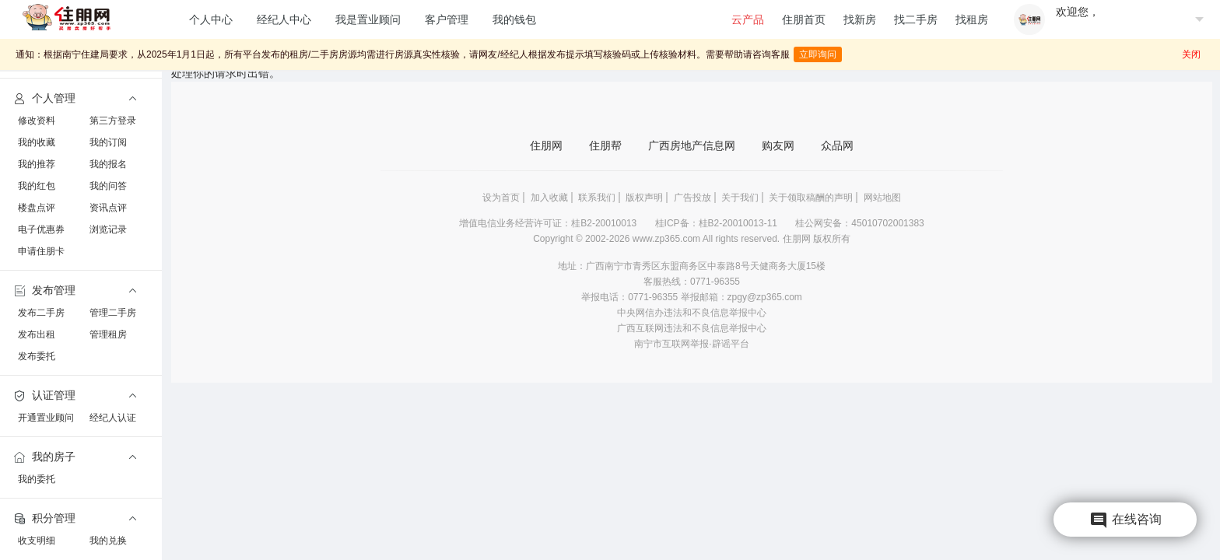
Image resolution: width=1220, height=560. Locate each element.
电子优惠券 (41, 229)
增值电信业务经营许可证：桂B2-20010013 (549, 223)
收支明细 (36, 540)
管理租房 (108, 334)
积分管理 (43, 519)
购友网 (778, 145)
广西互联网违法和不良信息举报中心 (691, 328)
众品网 (837, 145)
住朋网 (546, 145)
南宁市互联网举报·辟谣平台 (691, 343)
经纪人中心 (284, 19)
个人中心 (211, 19)
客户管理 (446, 19)
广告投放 (692, 197)
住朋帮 (605, 145)
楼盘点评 (36, 207)
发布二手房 (41, 312)
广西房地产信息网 (691, 145)
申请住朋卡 (41, 251)
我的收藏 (36, 142)
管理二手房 (112, 312)
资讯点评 (108, 207)
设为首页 (501, 197)
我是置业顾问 (368, 19)
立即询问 (817, 52)
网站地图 (882, 197)
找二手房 (916, 19)
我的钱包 (514, 19)
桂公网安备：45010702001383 (859, 223)
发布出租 (36, 334)
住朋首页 (804, 19)
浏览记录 (108, 229)
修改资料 (36, 120)
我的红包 (36, 185)
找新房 (859, 19)
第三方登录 (112, 120)
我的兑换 (108, 540)
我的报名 (108, 164)
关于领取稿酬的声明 (811, 197)
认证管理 (43, 396)
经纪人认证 (112, 417)
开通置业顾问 (46, 417)
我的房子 (43, 457)
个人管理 (43, 99)
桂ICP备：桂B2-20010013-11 (717, 223)
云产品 (747, 19)
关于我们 (740, 197)
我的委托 (36, 479)
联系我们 (596, 197)
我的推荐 (36, 164)
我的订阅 (108, 142)
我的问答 (108, 185)
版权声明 (644, 197)
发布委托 (36, 356)
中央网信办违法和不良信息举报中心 (691, 312)
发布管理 (43, 291)
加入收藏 (549, 197)
